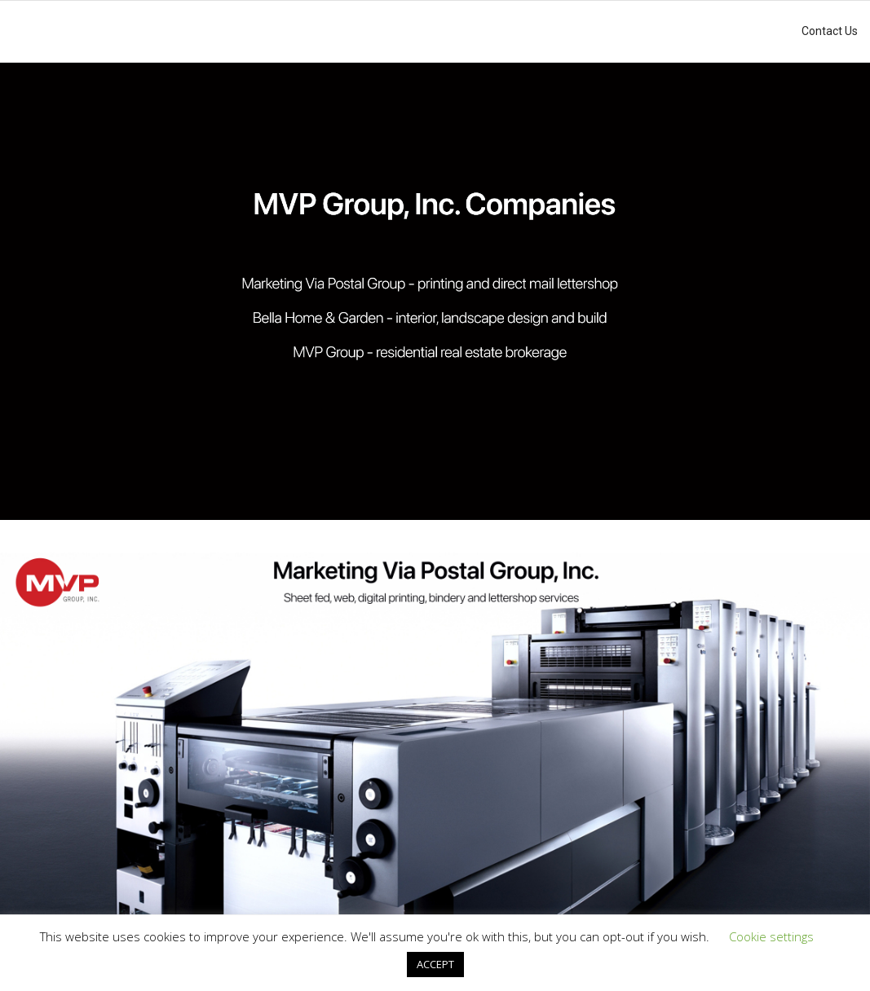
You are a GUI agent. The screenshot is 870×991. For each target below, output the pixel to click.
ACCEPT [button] (435, 964)
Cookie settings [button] (771, 936)
